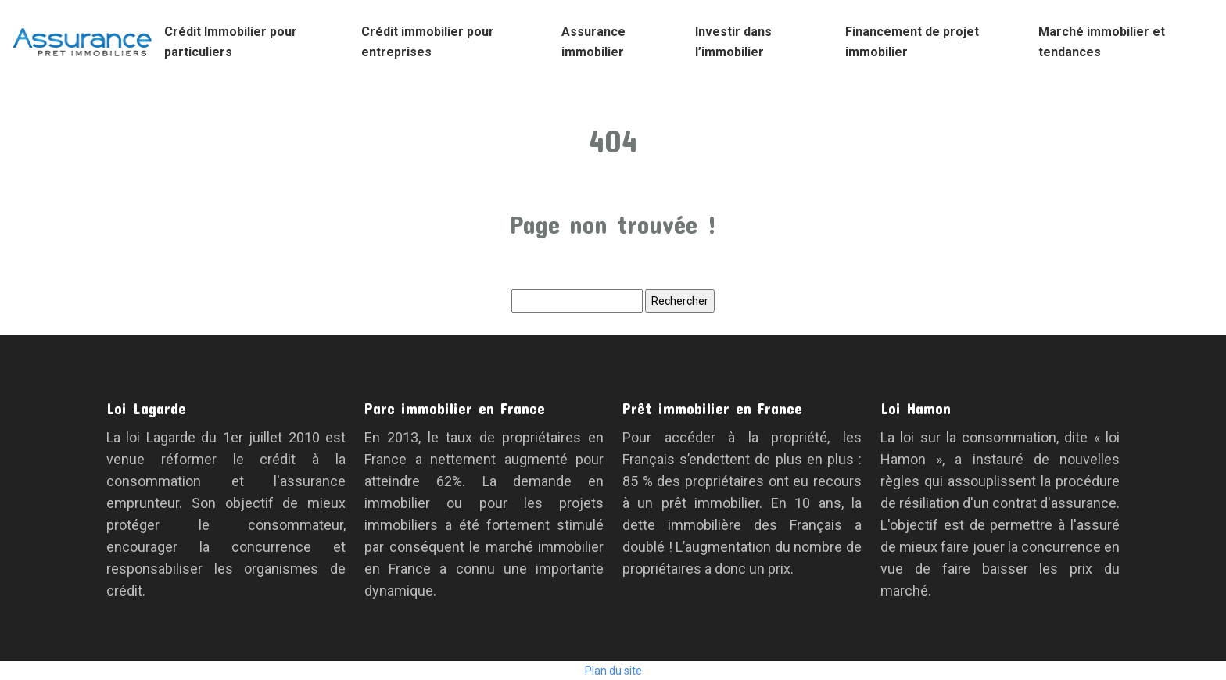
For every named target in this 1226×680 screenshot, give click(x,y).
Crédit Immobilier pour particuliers (230, 41)
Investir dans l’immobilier (733, 41)
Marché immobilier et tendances (1101, 41)
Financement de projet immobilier (912, 41)
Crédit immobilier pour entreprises (427, 41)
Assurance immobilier (593, 41)
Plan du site (613, 670)
